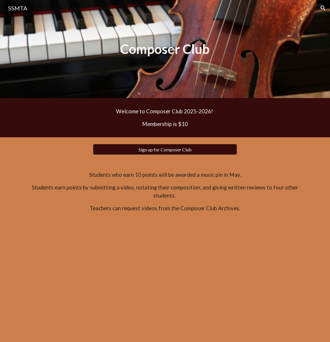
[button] (323, 8)
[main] (165, 49)
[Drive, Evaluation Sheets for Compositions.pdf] (165, 281)
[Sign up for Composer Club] (165, 149)
